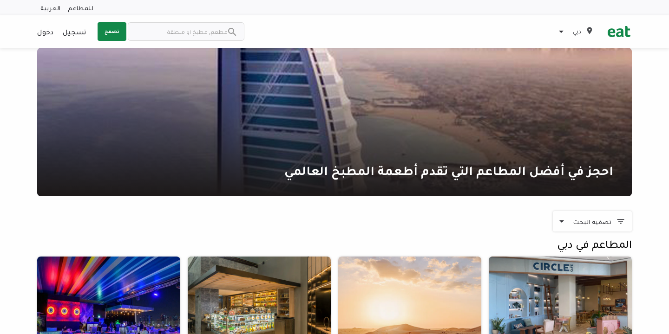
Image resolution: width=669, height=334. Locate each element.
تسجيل (74, 31)
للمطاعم (80, 8)
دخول (45, 31)
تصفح (112, 31)
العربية (50, 8)
